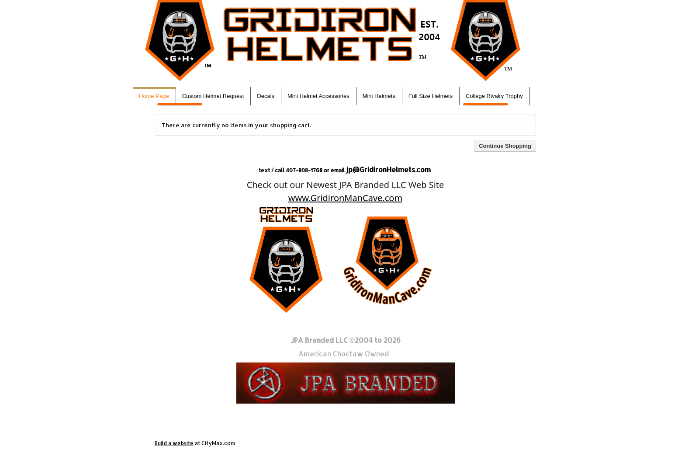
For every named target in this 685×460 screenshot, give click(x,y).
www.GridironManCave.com (345, 198)
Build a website (174, 443)
